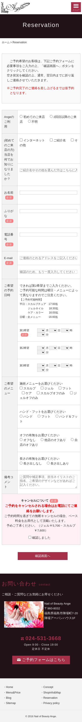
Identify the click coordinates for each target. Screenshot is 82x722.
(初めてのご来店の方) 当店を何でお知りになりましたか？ (9, 159)
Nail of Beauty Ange (45, 716)
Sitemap (11, 703)
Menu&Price (13, 692)
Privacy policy (51, 703)
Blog (8, 697)
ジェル (47, 388)
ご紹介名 (58, 140)
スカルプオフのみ (51, 393)
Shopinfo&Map (52, 692)
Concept (48, 687)
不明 (33, 121)
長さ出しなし (31, 463)
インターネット (32, 140)
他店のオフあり (53, 440)
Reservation (50, 697)
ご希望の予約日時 (8, 290)
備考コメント (8, 481)
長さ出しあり (58, 463)
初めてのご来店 (32, 117)
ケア (26, 393)
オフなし (27, 440)
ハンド (26, 416)
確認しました (39, 537)
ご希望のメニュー (8, 388)
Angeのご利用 (9, 121)
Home (9, 687)
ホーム (6, 42)
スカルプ (27, 388)
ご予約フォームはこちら (41, 660)
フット (65, 388)
